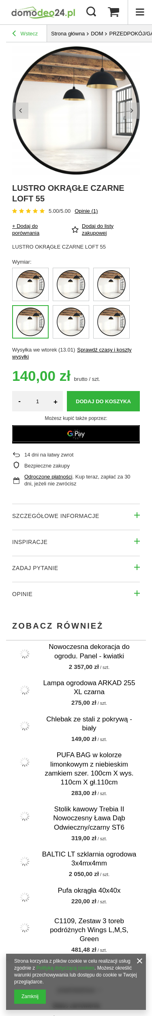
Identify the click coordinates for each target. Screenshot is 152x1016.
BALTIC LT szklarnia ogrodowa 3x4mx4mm (89, 858)
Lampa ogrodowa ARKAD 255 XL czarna (89, 687)
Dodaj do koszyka (103, 401)
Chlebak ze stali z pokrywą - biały (89, 723)
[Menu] (140, 12)
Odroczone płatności (48, 477)
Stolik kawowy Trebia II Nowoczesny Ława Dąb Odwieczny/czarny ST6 (89, 818)
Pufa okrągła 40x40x (89, 890)
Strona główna (68, 34)
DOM (97, 34)
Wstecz (25, 35)
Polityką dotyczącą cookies (65, 968)
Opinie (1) (86, 211)
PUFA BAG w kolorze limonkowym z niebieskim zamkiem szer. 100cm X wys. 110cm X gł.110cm (89, 768)
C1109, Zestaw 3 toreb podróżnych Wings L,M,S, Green (89, 930)
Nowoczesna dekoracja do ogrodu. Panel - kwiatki (89, 651)
